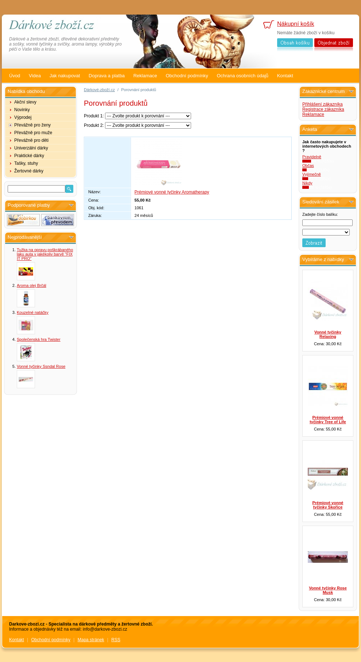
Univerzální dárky (31, 148)
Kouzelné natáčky (32, 312)
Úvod (14, 75)
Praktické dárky (29, 155)
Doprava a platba (107, 75)
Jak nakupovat (65, 75)
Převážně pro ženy (32, 125)
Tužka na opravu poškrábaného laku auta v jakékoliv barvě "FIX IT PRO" (45, 254)
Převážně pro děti (31, 140)
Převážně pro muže (33, 132)
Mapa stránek (91, 639)
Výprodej (22, 117)
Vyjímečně (311, 174)
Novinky (22, 109)
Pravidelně (311, 157)
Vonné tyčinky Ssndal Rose (41, 366)
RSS (115, 639)
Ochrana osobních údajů (242, 75)
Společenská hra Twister (39, 339)
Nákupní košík (295, 24)
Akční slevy (25, 102)
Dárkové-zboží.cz (99, 89)
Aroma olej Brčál (31, 285)
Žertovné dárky (28, 171)
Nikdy (307, 183)
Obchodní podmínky (187, 75)
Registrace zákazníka (323, 109)
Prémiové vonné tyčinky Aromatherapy (172, 192)
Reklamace (145, 75)
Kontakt (285, 75)
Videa (35, 75)
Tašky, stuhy (26, 163)
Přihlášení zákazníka (322, 104)
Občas (308, 165)
